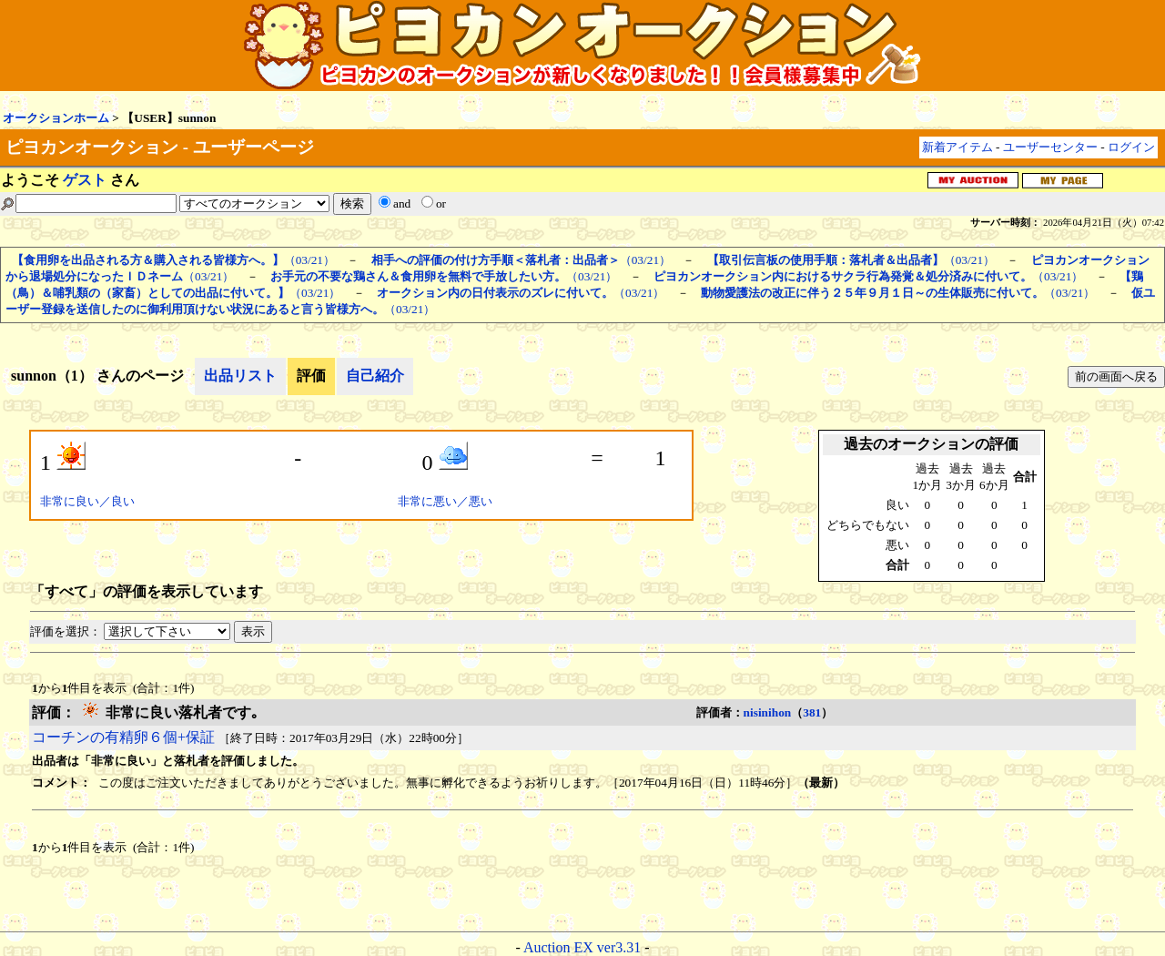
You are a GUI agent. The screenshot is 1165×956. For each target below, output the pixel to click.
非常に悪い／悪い (445, 501)
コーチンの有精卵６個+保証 (123, 737)
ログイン (1131, 147)
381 (812, 712)
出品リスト (240, 375)
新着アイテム (957, 147)
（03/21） (173, 260)
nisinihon (768, 712)
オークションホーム (56, 118)
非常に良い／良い (87, 501)
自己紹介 (375, 375)
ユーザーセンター (1050, 147)
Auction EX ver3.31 (582, 947)
